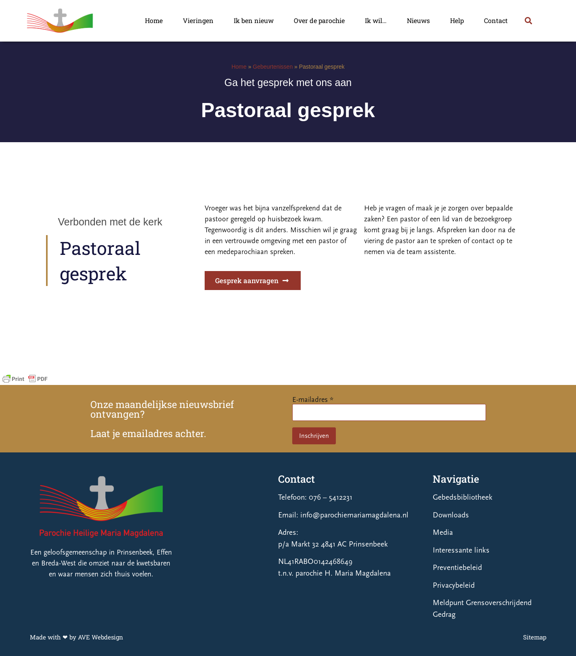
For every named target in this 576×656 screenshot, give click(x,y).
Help (457, 20)
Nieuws (418, 20)
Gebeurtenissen (273, 66)
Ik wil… (376, 20)
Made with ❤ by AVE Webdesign (76, 637)
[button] (528, 20)
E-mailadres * (312, 399)
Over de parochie (319, 20)
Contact (496, 20)
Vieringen (198, 20)
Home (154, 20)
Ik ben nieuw (254, 20)
